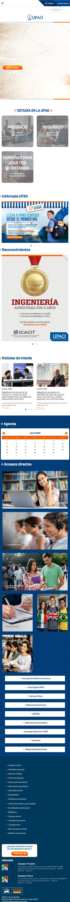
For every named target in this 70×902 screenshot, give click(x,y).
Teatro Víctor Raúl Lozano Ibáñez (21, 804)
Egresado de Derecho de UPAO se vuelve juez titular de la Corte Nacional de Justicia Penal (50, 396)
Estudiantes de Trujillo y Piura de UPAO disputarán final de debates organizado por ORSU (16, 396)
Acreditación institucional (18, 808)
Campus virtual (13, 816)
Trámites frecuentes (15, 821)
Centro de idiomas (14, 778)
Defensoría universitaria (17, 786)
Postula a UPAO (13, 765)
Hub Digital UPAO (14, 791)
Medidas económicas (16, 833)
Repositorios (12, 795)
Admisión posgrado (15, 770)
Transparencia (13, 825)
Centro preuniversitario (16, 782)
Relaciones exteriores (16, 799)
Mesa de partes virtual (16, 829)
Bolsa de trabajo (14, 774)
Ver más (5, 408)
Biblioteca (11, 812)
